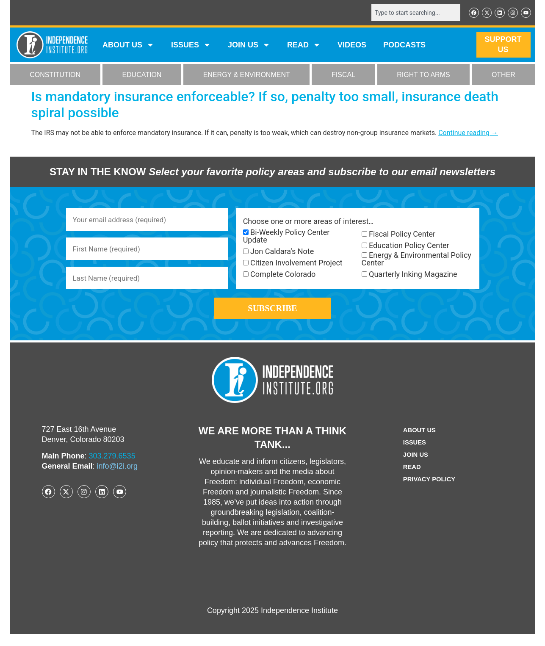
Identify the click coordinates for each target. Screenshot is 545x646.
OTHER (503, 75)
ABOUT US (128, 46)
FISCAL (343, 75)
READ (304, 46)
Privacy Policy (429, 491)
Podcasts (404, 45)
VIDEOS (352, 45)
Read (410, 479)
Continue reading (468, 134)
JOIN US (249, 46)
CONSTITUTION (55, 75)
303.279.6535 (112, 468)
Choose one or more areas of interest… (308, 222)
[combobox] (411, 13)
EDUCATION (141, 75)
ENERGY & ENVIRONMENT (246, 75)
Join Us (414, 466)
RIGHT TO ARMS (423, 75)
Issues (191, 46)
